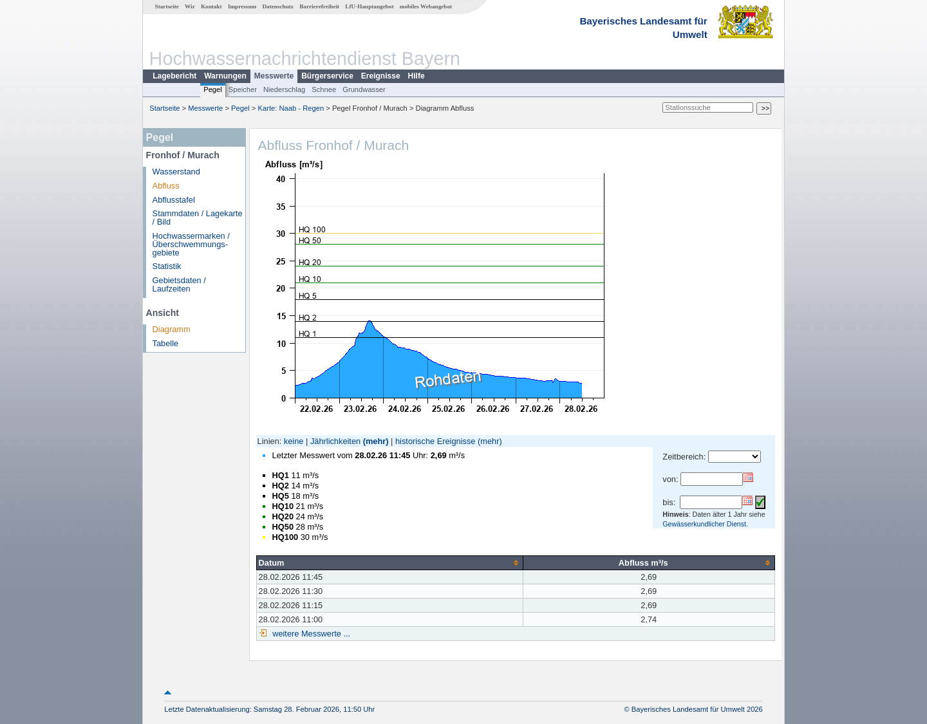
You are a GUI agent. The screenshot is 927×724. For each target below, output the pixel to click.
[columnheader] (389, 562)
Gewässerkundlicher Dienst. (705, 524)
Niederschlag (284, 89)
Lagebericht (174, 75)
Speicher (243, 89)
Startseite (167, 6)
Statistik (167, 266)
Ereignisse (380, 75)
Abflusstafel (174, 200)
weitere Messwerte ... (310, 633)
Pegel (212, 89)
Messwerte (274, 75)
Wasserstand (176, 171)
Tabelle (166, 343)
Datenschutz (278, 6)
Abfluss (166, 185)
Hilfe (416, 75)
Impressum (242, 6)
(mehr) (376, 441)
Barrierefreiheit (319, 6)
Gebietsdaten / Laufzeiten (179, 284)
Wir (190, 6)
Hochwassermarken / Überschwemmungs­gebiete (191, 244)
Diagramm (172, 329)
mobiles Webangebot (426, 6)
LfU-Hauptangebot (369, 6)
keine (294, 441)
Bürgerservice (327, 75)
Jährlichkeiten (335, 441)
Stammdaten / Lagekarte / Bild (198, 218)
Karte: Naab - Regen (291, 108)
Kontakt (211, 6)
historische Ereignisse (435, 441)
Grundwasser (364, 89)
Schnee (324, 89)
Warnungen (225, 75)
